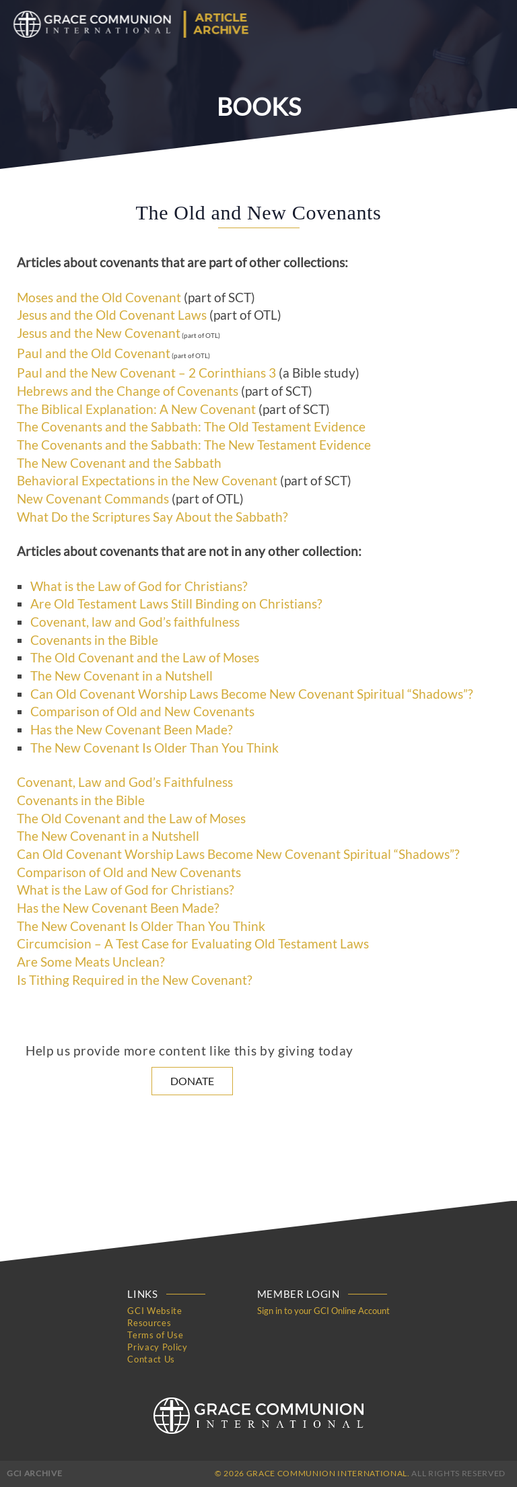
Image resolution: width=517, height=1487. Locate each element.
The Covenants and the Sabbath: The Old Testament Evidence (191, 426)
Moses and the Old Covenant (99, 297)
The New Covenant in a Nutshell (121, 675)
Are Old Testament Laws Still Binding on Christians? (176, 603)
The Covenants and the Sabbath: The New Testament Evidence (194, 445)
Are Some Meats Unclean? (91, 962)
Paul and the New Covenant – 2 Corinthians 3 (146, 373)
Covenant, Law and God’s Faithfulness (125, 782)
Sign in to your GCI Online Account (323, 1310)
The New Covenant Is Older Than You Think (154, 747)
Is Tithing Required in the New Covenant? (134, 980)
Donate (192, 1080)
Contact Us (151, 1359)
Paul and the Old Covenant (93, 353)
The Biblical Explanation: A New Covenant (136, 409)
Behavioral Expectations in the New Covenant (147, 480)
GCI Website (154, 1310)
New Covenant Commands (93, 498)
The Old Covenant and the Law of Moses (144, 657)
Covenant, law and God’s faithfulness (135, 622)
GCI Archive (34, 1473)
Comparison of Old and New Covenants (142, 711)
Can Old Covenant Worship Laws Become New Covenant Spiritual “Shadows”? (251, 694)
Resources (149, 1322)
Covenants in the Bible (94, 640)
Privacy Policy (157, 1347)
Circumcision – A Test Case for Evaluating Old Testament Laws (193, 943)
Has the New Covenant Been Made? (131, 729)
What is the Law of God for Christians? (139, 586)
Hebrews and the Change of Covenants (127, 391)
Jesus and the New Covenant (98, 333)
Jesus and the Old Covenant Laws (112, 315)
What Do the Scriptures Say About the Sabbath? (152, 517)
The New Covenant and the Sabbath (119, 463)
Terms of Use (155, 1334)
